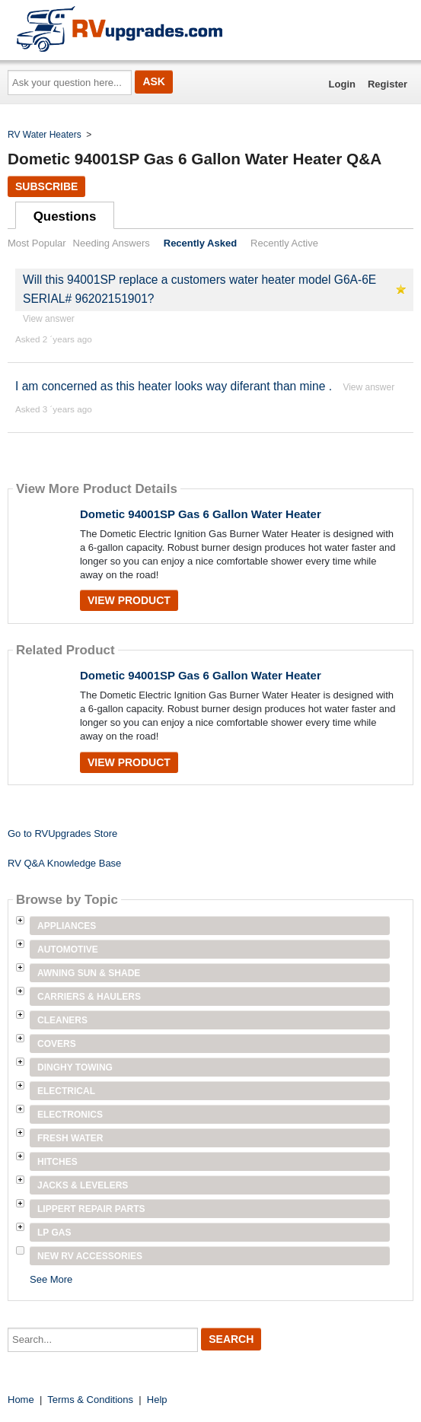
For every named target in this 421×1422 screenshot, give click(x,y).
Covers (56, 1044)
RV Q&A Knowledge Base (64, 863)
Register (387, 84)
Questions (65, 216)
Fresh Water (70, 1138)
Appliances (66, 926)
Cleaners (62, 1020)
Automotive (67, 949)
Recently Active (284, 243)
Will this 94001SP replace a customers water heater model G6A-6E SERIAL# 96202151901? (199, 289)
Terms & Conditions (90, 1399)
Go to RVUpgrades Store (62, 833)
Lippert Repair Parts (91, 1209)
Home (21, 1399)
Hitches (57, 1161)
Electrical (66, 1091)
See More (51, 1279)
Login (342, 84)
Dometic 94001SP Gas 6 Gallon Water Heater (200, 513)
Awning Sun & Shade (88, 973)
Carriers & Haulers (89, 996)
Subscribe (46, 186)
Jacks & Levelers (82, 1185)
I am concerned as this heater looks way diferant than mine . (173, 386)
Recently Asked (200, 243)
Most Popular (37, 243)
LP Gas (54, 1232)
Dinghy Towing (75, 1067)
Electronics (70, 1114)
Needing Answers (111, 243)
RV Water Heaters (44, 134)
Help (157, 1399)
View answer (49, 318)
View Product (129, 600)
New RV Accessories (89, 1256)
